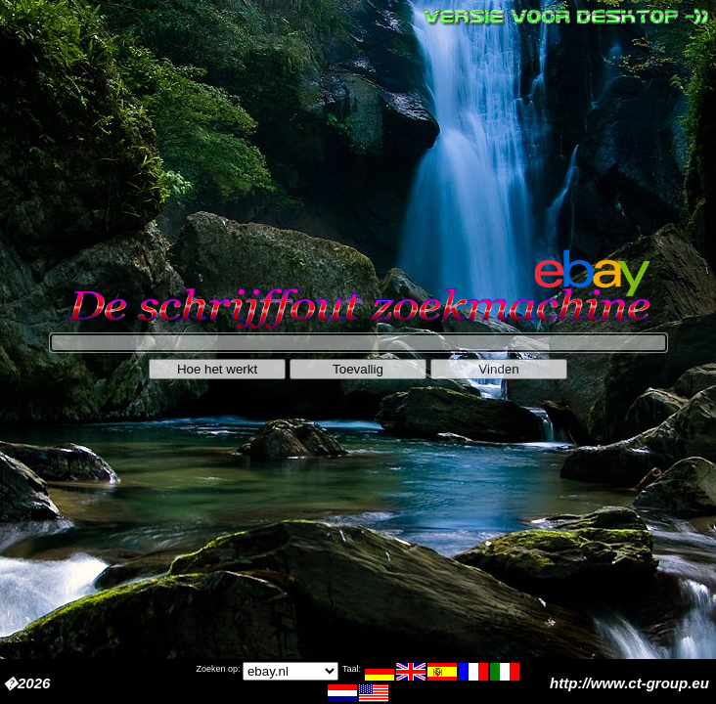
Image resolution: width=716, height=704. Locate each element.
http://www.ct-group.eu (631, 683)
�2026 (26, 683)
